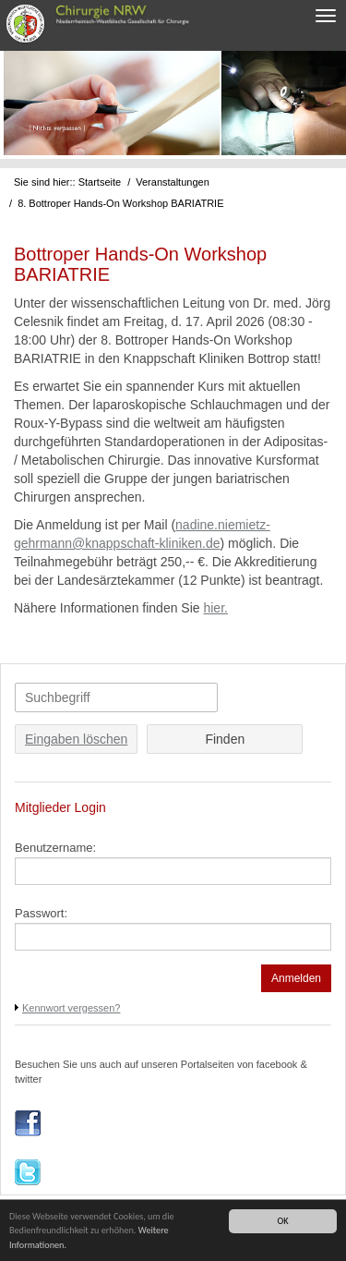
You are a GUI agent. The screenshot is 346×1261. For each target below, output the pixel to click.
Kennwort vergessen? (71, 1007)
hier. (215, 607)
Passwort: (41, 913)
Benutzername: (55, 848)
